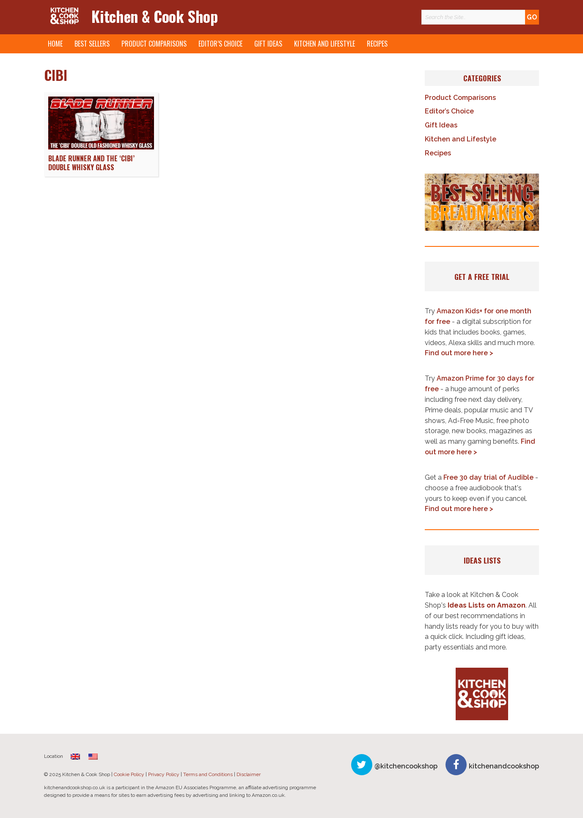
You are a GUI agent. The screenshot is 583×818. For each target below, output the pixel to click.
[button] (482, 202)
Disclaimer (248, 774)
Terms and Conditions (208, 774)
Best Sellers (92, 44)
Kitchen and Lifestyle (324, 44)
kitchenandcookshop (504, 766)
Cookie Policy (129, 774)
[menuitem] (75, 756)
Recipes (377, 44)
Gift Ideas (268, 44)
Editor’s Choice (220, 44)
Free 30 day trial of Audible (488, 477)
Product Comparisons (154, 44)
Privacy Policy (163, 774)
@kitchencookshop (405, 766)
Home (55, 44)
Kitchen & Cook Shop (154, 16)
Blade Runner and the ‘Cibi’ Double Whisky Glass (91, 162)
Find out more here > (459, 353)
